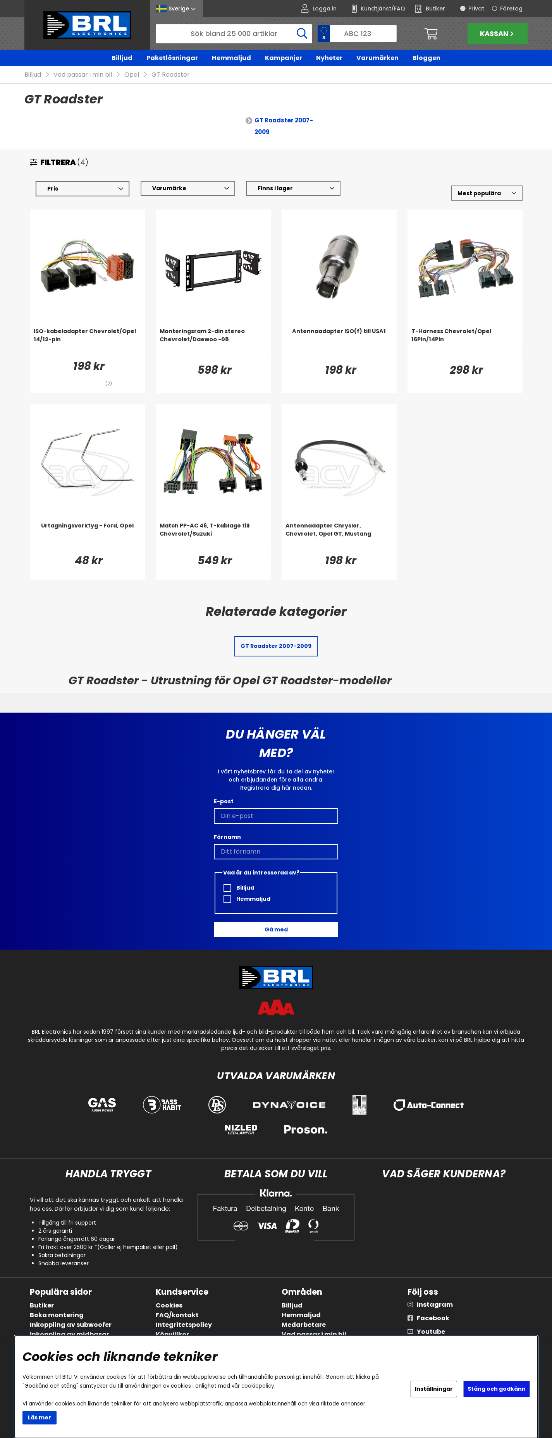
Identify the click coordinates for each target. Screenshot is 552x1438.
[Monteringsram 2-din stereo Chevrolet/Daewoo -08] (213, 343)
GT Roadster (170, 74)
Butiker (42, 1305)
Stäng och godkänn (497, 1389)
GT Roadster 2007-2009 (284, 126)
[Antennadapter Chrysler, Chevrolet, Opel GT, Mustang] (339, 537)
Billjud (122, 57)
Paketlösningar (172, 57)
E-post (224, 801)
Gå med (276, 929)
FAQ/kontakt (177, 1315)
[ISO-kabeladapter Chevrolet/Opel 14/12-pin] (87, 343)
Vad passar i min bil (82, 74)
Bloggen (426, 57)
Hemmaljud (231, 57)
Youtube (431, 1331)
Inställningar (434, 1389)
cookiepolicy (257, 1386)
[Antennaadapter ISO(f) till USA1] (339, 343)
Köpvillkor (172, 1334)
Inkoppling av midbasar (69, 1334)
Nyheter (329, 57)
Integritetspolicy (184, 1324)
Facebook (433, 1318)
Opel (131, 74)
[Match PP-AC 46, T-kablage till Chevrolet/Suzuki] (213, 537)
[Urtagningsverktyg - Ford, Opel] (87, 537)
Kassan (498, 33)
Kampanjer (283, 57)
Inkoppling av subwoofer (71, 1324)
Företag (511, 8)
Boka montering (57, 1315)
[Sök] (234, 33)
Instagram (435, 1304)
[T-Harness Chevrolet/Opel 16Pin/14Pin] (465, 343)
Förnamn (227, 837)
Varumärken (377, 57)
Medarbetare (304, 1324)
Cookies (169, 1305)
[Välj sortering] (486, 193)
